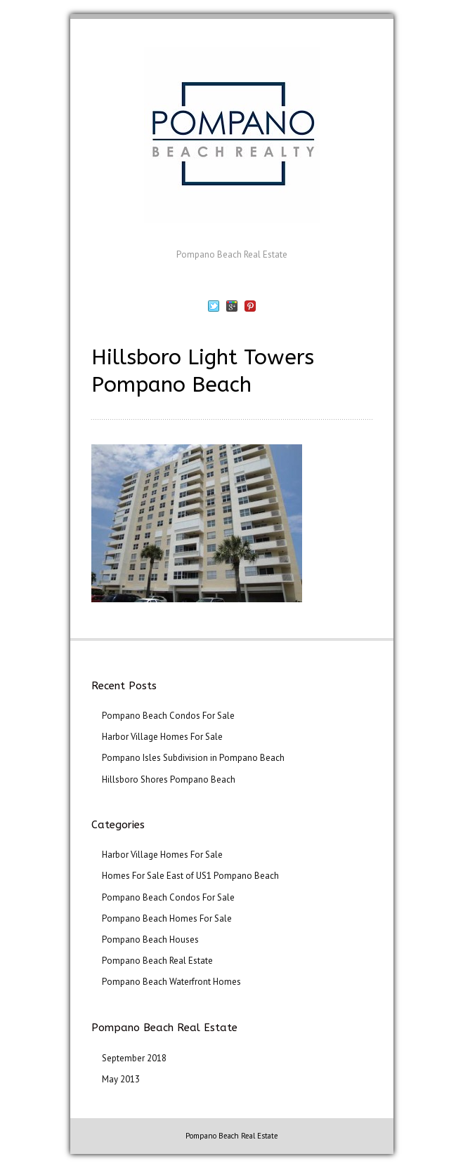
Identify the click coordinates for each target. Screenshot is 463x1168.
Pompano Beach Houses (150, 939)
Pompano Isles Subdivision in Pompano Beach (193, 758)
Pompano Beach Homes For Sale (167, 918)
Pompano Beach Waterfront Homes (171, 982)
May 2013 (121, 1079)
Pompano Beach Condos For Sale (168, 716)
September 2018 (134, 1058)
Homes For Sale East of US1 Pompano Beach (190, 876)
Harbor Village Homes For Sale (162, 737)
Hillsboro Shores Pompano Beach (168, 779)
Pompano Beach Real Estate (157, 961)
